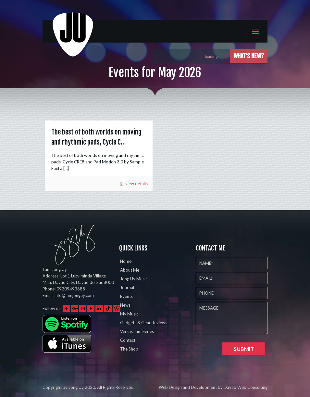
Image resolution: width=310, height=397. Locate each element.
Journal (127, 287)
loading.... (216, 56)
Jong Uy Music (133, 278)
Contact (127, 340)
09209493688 (70, 288)
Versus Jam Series (137, 331)
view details (136, 183)
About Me (129, 270)
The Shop (129, 349)
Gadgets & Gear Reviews (143, 322)
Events (126, 296)
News (125, 305)
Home (125, 261)
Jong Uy (76, 387)
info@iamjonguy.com (74, 295)
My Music (129, 313)
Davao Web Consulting (245, 387)
